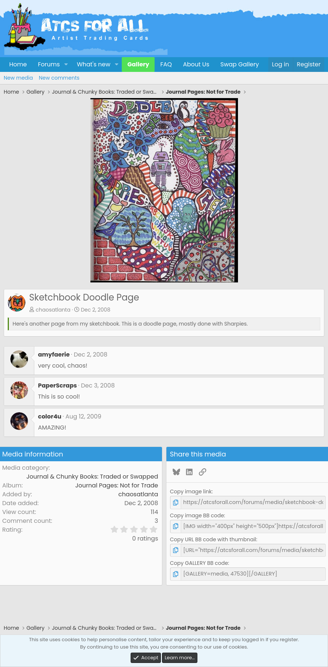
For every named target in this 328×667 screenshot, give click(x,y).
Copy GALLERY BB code (199, 562)
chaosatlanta (53, 309)
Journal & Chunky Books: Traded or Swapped (92, 476)
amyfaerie (54, 354)
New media (18, 77)
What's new (93, 64)
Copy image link (191, 491)
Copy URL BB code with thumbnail (213, 538)
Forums (49, 64)
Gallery (138, 64)
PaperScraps (57, 385)
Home (18, 64)
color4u (49, 416)
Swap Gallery (239, 64)
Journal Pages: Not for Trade (116, 485)
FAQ (166, 64)
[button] (66, 64)
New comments (59, 77)
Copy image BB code (197, 515)
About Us (196, 64)
